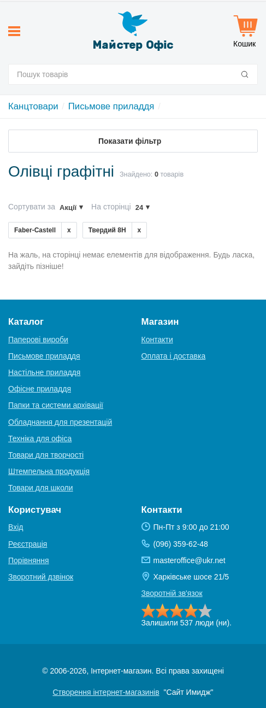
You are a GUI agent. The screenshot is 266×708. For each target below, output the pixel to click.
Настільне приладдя (44, 372)
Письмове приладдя (111, 106)
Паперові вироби (38, 339)
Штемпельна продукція (49, 471)
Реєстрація (27, 544)
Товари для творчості (46, 454)
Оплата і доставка (173, 356)
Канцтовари (33, 106)
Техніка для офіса (40, 438)
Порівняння (28, 560)
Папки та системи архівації (55, 405)
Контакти (157, 339)
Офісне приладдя (39, 388)
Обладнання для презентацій (60, 422)
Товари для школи (40, 487)
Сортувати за (31, 206)
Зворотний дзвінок (40, 576)
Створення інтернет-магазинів (105, 692)
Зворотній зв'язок (172, 593)
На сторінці (111, 206)
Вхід (15, 527)
